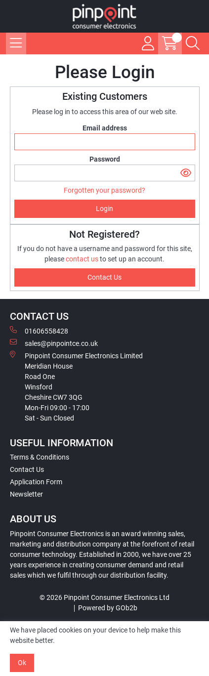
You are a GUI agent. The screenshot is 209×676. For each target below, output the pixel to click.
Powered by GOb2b (107, 608)
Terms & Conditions (39, 457)
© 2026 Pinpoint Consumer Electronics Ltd (104, 597)
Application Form (36, 482)
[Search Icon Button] (193, 43)
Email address (105, 128)
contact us (83, 259)
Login (104, 208)
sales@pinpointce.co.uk (54, 342)
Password (104, 159)
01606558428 (39, 330)
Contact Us (27, 469)
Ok (22, 663)
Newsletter (26, 494)
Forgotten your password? (104, 190)
